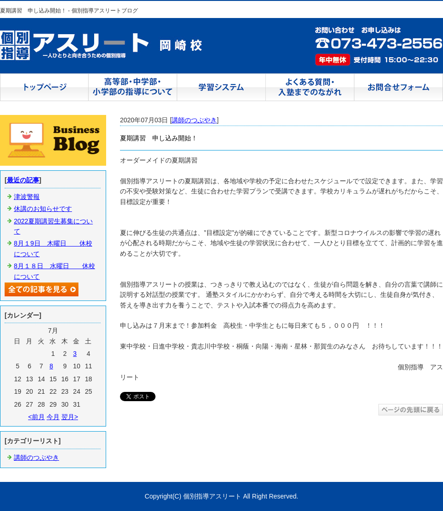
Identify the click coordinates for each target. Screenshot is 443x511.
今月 (53, 417)
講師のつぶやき (194, 120)
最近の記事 (23, 180)
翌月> (69, 417)
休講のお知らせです (43, 208)
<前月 (36, 417)
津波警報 (27, 196)
